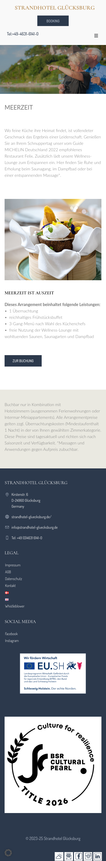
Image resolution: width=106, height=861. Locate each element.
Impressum (13, 565)
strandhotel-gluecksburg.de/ (31, 517)
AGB (8, 572)
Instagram (12, 640)
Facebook (11, 633)
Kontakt (10, 585)
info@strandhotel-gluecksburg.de (34, 527)
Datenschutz (13, 578)
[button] (8, 853)
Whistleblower (14, 606)
